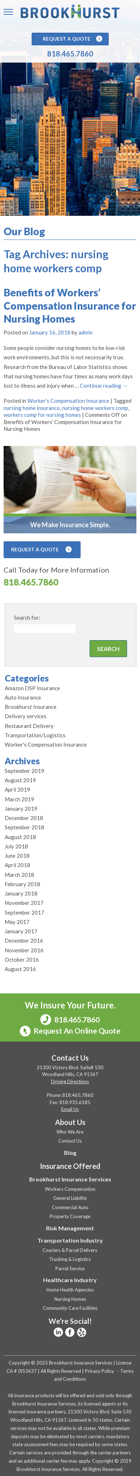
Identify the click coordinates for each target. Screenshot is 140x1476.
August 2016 (20, 969)
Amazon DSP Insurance (32, 688)
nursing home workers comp (95, 408)
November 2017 (24, 902)
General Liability (70, 1198)
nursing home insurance (32, 408)
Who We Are (70, 1132)
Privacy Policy (99, 1371)
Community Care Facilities (70, 1308)
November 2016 (24, 950)
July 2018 (16, 846)
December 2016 (24, 940)
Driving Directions (70, 1081)
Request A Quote (72, 39)
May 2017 (17, 922)
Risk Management (70, 1228)
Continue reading (104, 385)
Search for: (27, 617)
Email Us (70, 1109)
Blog (70, 1152)
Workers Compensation (70, 1189)
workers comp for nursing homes (42, 414)
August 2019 (20, 780)
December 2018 (24, 818)
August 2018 (20, 837)
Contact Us (70, 1141)
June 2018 (17, 855)
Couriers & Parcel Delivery (70, 1250)
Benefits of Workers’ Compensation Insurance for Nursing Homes (70, 305)
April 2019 (17, 789)
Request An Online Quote (70, 1031)
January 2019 (21, 808)
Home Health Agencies (70, 1290)
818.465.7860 (70, 53)
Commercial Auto (70, 1207)
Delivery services (25, 716)
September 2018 (24, 827)
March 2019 (19, 799)
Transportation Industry (70, 1240)
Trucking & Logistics (70, 1259)
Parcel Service (70, 1268)
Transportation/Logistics (35, 735)
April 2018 (17, 865)
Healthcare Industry (70, 1279)
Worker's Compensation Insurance (68, 400)
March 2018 (19, 874)
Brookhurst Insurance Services (70, 1179)
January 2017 (21, 931)
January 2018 (21, 893)
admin (85, 332)
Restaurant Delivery (29, 726)
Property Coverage (70, 1216)
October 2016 (22, 959)
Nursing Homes (70, 1299)
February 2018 (22, 884)
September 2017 (24, 912)
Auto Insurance (23, 697)
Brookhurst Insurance (31, 706)
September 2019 (24, 770)
